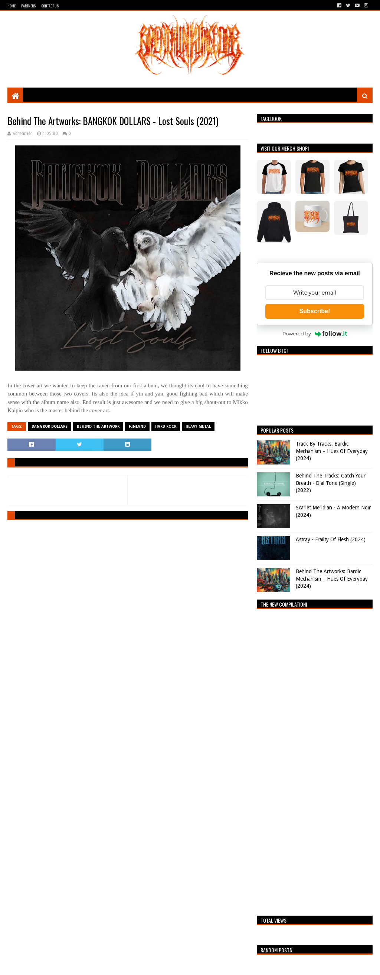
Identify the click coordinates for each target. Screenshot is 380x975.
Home (11, 6)
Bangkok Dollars (50, 426)
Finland (137, 426)
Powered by (314, 334)
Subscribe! (314, 311)
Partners (28, 6)
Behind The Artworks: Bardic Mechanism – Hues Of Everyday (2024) (332, 578)
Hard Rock (165, 426)
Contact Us (50, 6)
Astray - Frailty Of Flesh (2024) (331, 539)
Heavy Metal (198, 426)
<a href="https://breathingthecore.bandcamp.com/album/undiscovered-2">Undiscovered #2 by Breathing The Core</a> (314, 760)
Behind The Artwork (98, 426)
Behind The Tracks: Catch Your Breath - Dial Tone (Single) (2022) (331, 483)
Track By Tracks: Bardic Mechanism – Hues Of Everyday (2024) (332, 451)
